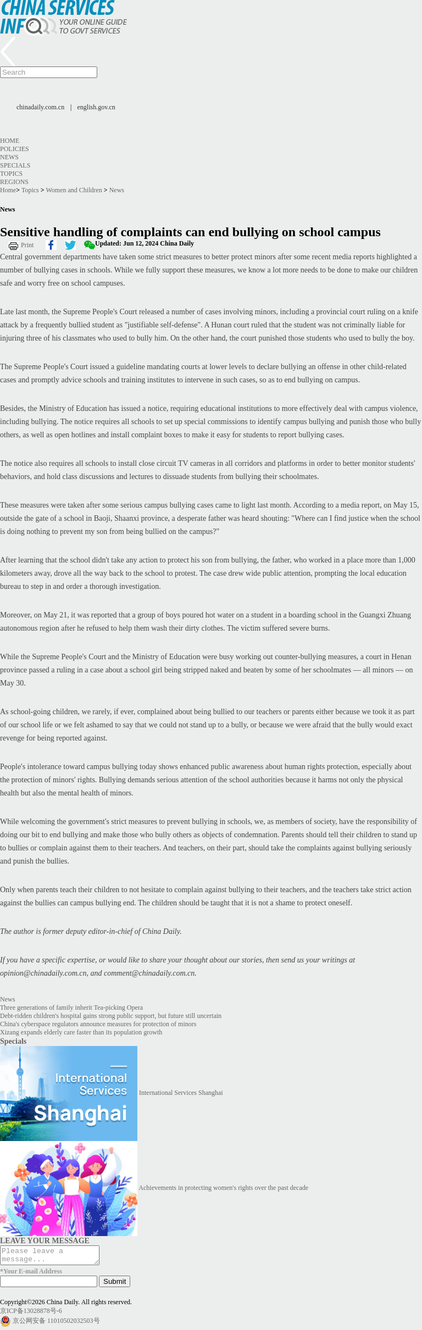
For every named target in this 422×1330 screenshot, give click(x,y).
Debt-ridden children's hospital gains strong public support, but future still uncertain (110, 1016)
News (9, 157)
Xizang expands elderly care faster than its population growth (81, 1032)
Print (27, 245)
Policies (14, 149)
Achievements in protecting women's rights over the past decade (223, 1188)
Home (9, 140)
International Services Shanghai (181, 1093)
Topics (11, 173)
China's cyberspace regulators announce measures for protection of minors (98, 1024)
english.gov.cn (96, 107)
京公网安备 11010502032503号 (56, 1324)
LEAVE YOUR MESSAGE (45, 1240)
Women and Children (74, 190)
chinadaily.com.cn (40, 107)
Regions (14, 182)
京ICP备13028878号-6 (31, 1314)
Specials (15, 165)
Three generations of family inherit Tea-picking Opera (71, 1007)
